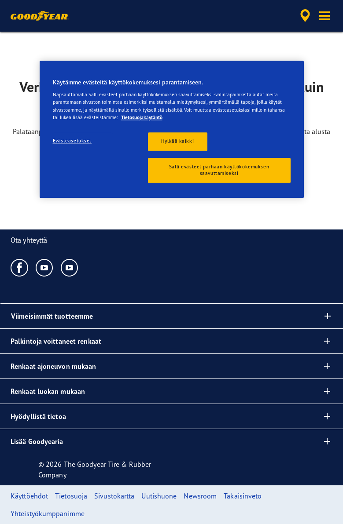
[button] (324, 16)
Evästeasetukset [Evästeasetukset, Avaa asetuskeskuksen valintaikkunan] (72, 141)
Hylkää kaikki (177, 141)
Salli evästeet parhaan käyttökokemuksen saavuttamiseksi (219, 170)
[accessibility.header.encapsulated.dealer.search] (304, 16)
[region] (172, 129)
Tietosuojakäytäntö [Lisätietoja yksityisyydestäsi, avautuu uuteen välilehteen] (141, 117)
